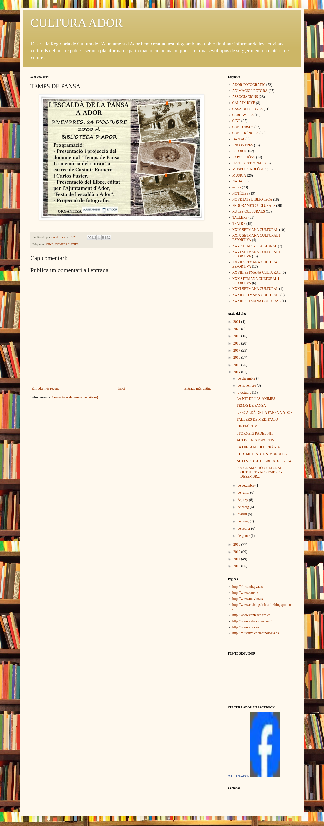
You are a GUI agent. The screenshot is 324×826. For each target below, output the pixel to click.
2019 (237, 336)
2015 (237, 365)
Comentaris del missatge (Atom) (75, 397)
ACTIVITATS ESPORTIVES (258, 440)
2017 (237, 350)
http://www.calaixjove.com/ (252, 621)
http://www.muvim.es (247, 599)
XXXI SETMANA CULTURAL (255, 289)
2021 (237, 322)
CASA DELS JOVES (247, 109)
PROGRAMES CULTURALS (253, 206)
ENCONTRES (242, 145)
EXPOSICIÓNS (243, 157)
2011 (237, 559)
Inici (121, 388)
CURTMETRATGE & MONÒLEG (262, 454)
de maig (243, 507)
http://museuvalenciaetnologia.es (255, 633)
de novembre (247, 385)
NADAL (238, 181)
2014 (237, 372)
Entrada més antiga (197, 388)
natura (236, 187)
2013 (237, 544)
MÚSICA (239, 175)
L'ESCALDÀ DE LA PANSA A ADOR (265, 413)
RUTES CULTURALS (248, 211)
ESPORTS (239, 151)
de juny (243, 500)
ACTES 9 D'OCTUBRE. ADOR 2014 (264, 461)
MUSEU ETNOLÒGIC (249, 169)
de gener (243, 536)
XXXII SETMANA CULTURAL (256, 295)
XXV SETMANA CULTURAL (254, 246)
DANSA (238, 139)
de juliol (243, 492)
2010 (237, 566)
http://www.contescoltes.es (251, 615)
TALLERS (240, 217)
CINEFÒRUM (247, 426)
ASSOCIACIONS (245, 97)
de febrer (244, 528)
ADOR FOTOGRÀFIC (249, 85)
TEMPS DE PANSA (251, 405)
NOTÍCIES (240, 193)
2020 (237, 329)
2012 (237, 552)
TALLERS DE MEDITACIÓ (257, 419)
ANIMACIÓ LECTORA (250, 91)
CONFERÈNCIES (67, 244)
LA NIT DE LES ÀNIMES (256, 399)
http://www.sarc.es (245, 593)
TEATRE (239, 224)
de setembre (246, 485)
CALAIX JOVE (243, 103)
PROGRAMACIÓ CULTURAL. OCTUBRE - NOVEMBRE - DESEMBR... (260, 472)
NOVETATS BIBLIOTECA (252, 199)
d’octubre (244, 392)
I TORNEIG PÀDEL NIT (255, 433)
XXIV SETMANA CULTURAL (255, 230)
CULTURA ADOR (76, 22)
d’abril (242, 514)
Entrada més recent (45, 388)
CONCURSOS (243, 127)
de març (243, 521)
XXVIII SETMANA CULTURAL (256, 272)
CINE (49, 244)
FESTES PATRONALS (249, 163)
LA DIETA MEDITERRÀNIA (258, 447)
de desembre (246, 378)
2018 (237, 343)
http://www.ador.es (245, 627)
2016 (237, 357)
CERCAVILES (243, 115)
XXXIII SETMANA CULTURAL (256, 301)
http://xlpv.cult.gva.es (247, 587)
